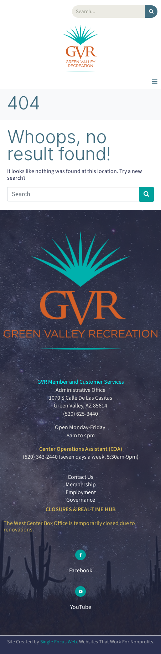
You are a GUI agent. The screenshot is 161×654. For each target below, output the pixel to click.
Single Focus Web (58, 641)
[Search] (151, 11)
